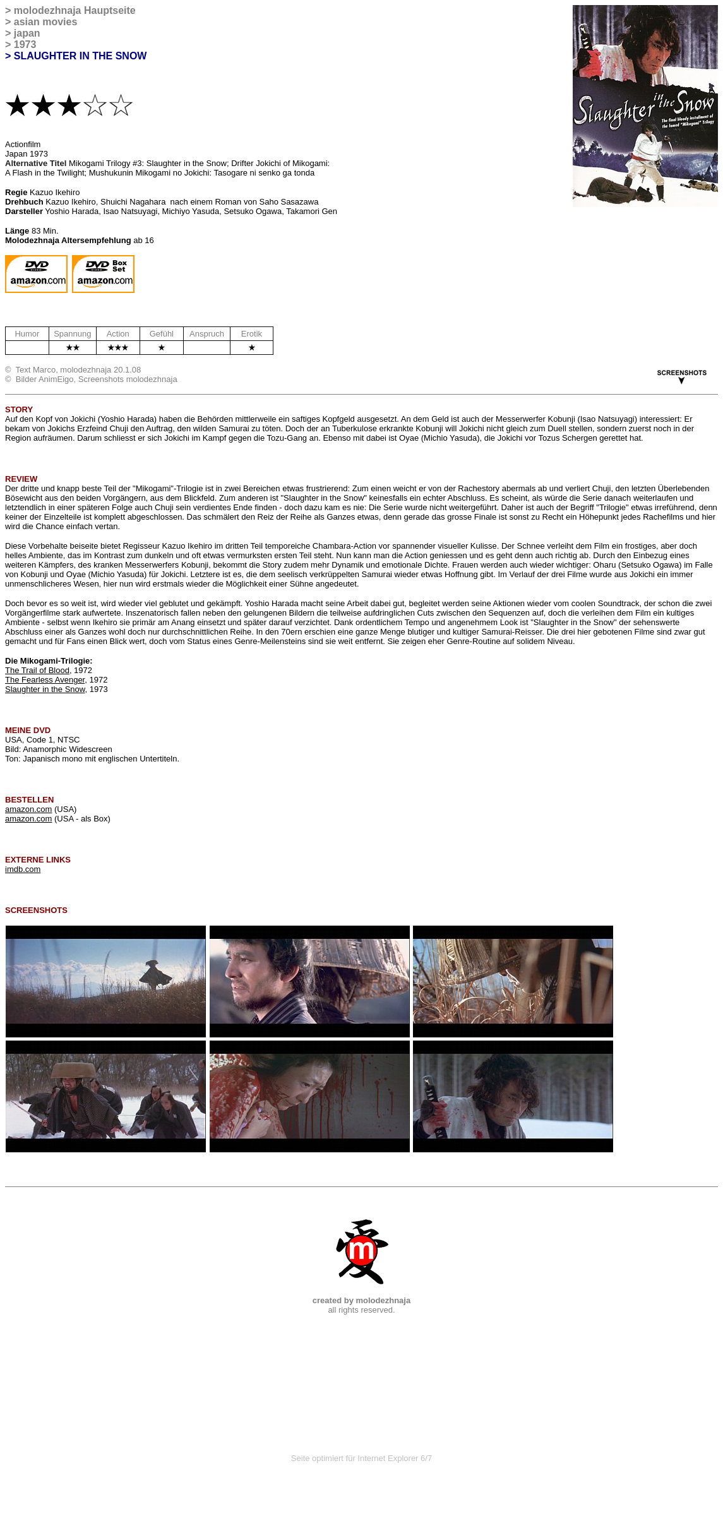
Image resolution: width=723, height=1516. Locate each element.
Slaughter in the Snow (45, 689)
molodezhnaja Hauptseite (75, 10)
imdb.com (22, 869)
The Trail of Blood (37, 670)
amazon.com (28, 809)
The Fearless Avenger (45, 679)
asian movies (46, 21)
